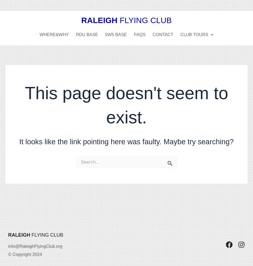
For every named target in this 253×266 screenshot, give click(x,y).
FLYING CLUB (127, 20)
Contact (163, 34)
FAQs (140, 34)
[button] (197, 34)
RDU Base (87, 34)
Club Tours (197, 34)
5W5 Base (116, 34)
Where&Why (54, 34)
